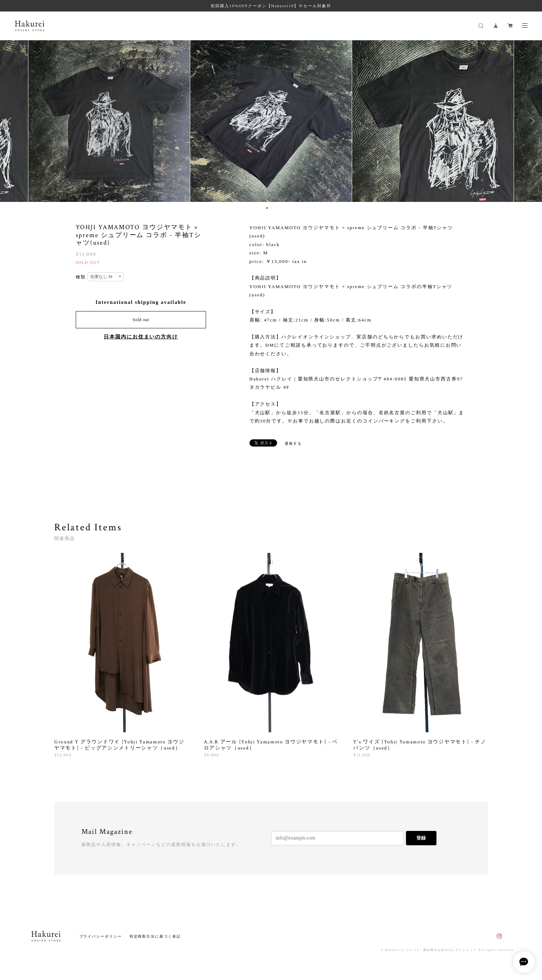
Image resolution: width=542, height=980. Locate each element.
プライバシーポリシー (100, 936)
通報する (293, 443)
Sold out (141, 319)
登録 (421, 838)
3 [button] (276, 208)
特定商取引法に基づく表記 (155, 936)
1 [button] (267, 208)
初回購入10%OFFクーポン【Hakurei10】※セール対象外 (271, 6)
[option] (271, 121)
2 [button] (271, 208)
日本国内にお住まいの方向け (141, 336)
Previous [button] (10, 121)
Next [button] (531, 121)
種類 (81, 276)
